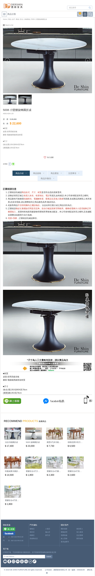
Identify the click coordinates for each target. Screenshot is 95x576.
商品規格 (37, 173)
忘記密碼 (79, 535)
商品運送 (55, 173)
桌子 (13, 19)
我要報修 (64, 535)
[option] (47, 60)
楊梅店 (32, 529)
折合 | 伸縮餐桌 (25, 19)
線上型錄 (64, 538)
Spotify (18, 561)
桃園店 (32, 535)
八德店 (47, 529)
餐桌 (17, 19)
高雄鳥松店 (34, 538)
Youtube (5, 561)
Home (5, 19)
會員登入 (79, 529)
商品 (9, 19)
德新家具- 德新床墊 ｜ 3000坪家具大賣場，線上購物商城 (13, 6)
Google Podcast (26, 561)
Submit (48, 556)
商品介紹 (20, 173)
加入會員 (79, 532)
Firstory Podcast (34, 561)
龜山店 (47, 532)
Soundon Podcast (30, 561)
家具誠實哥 (65, 542)
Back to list (9, 25)
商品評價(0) (46, 178)
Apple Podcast (22, 561)
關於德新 (64, 529)
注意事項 (72, 173)
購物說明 (64, 532)
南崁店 (32, 532)
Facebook (9, 561)
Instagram (13, 561)
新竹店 (47, 535)
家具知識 (79, 538)
